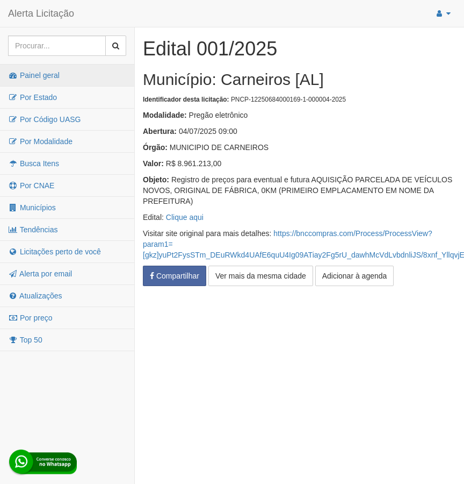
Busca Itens (33, 163)
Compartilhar (174, 276)
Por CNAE (31, 185)
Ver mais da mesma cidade (260, 276)
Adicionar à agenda (354, 276)
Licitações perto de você (54, 251)
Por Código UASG (44, 119)
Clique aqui (185, 217)
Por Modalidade (40, 141)
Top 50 (25, 340)
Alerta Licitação (41, 13)
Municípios (32, 207)
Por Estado (32, 97)
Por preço (30, 318)
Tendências (32, 229)
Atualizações (35, 295)
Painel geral (34, 75)
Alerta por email (40, 273)
